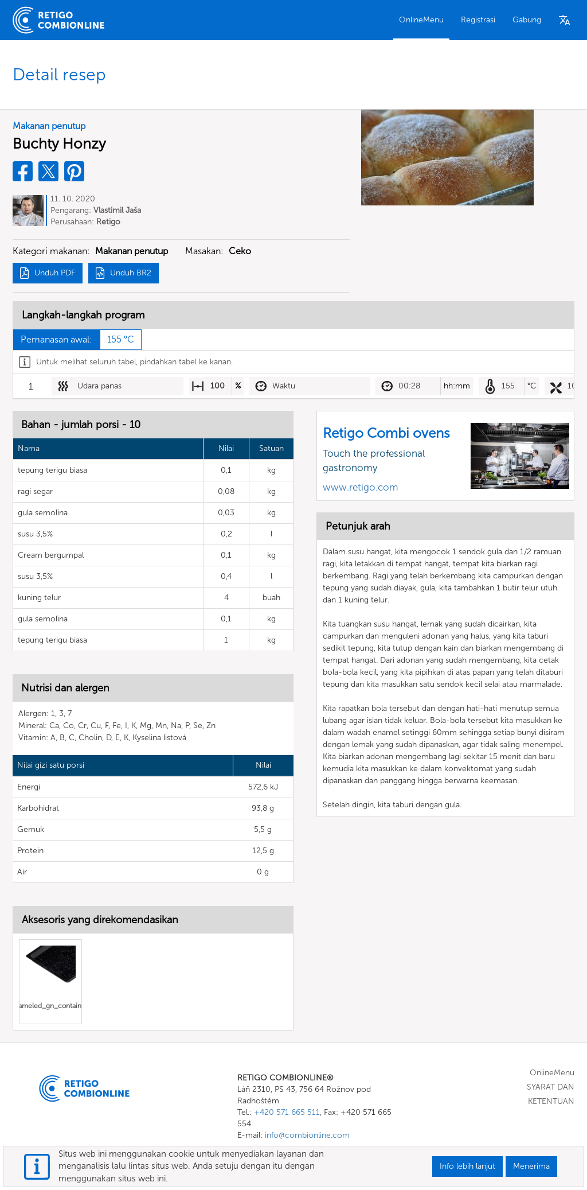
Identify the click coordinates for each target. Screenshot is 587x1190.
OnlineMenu (421, 20)
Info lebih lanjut (467, 1166)
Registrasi (478, 20)
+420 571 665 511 (287, 1112)
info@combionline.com (307, 1135)
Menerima (531, 1166)
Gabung (526, 20)
